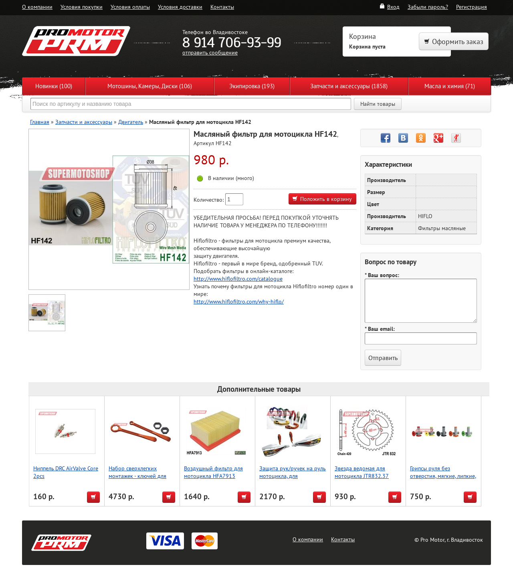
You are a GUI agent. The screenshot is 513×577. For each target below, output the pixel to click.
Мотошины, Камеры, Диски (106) (149, 86)
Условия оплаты (130, 6)
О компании (37, 6)
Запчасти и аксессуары (83, 122)
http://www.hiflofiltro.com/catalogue (238, 278)
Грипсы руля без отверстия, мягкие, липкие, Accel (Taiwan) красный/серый (443, 479)
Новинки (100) (53, 86)
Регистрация (471, 6)
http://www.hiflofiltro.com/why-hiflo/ (239, 301)
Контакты (222, 6)
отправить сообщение (210, 52)
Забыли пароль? (428, 6)
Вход (389, 6)
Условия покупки (82, 6)
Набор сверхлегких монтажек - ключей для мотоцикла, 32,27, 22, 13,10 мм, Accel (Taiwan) (138, 479)
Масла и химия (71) (449, 86)
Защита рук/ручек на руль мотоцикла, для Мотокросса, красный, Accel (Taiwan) (292, 479)
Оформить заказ (453, 41)
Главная (39, 122)
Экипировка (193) (252, 86)
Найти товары (377, 103)
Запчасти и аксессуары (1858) (349, 86)
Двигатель (130, 122)
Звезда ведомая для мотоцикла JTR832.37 (362, 472)
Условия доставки (180, 6)
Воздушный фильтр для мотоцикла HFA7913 (213, 472)
